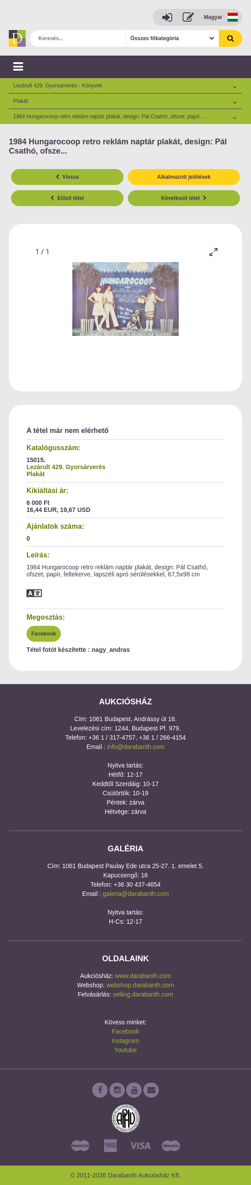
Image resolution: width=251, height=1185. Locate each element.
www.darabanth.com (143, 975)
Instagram (125, 1040)
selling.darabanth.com (143, 994)
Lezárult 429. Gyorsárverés (65, 466)
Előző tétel (67, 198)
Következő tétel (184, 198)
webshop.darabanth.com (140, 985)
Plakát (35, 474)
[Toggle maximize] (213, 251)
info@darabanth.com (136, 746)
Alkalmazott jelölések (183, 177)
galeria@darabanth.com (136, 893)
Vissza (67, 177)
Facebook (43, 634)
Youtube (125, 1049)
